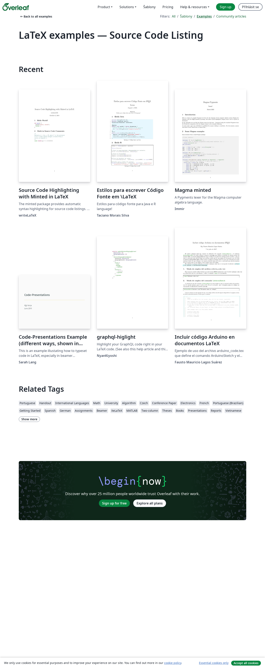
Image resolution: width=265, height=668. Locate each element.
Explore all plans (150, 503)
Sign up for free (114, 503)
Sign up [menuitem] (225, 7)
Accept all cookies (246, 663)
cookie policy (172, 663)
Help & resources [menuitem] (193, 7)
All (174, 16)
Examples (204, 16)
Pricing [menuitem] (167, 7)
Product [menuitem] (104, 7)
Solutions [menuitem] (126, 7)
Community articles (231, 16)
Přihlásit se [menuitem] (250, 7)
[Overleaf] (15, 7)
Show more (29, 419)
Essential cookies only (214, 663)
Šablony (186, 16)
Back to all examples (36, 16)
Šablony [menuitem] (149, 7)
